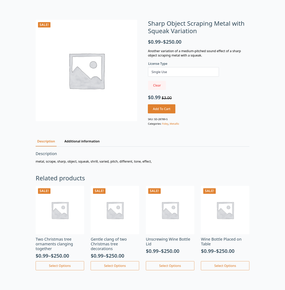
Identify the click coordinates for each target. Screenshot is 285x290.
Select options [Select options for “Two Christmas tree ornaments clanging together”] (60, 266)
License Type (157, 63)
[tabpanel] (142, 157)
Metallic (174, 123)
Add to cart (161, 109)
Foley (165, 123)
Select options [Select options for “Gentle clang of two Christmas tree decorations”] (115, 266)
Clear (157, 85)
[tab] (46, 141)
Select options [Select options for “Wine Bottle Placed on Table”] (225, 266)
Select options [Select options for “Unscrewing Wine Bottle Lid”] (170, 266)
